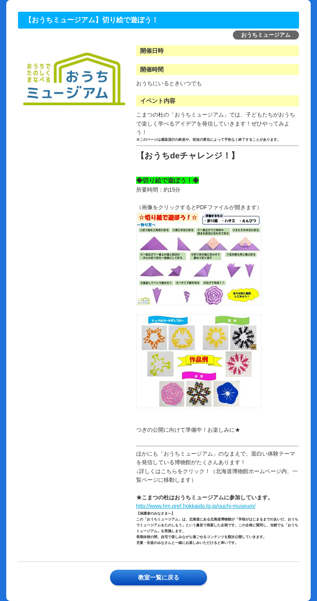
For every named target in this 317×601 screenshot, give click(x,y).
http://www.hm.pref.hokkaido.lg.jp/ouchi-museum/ (196, 506)
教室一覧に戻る (158, 577)
